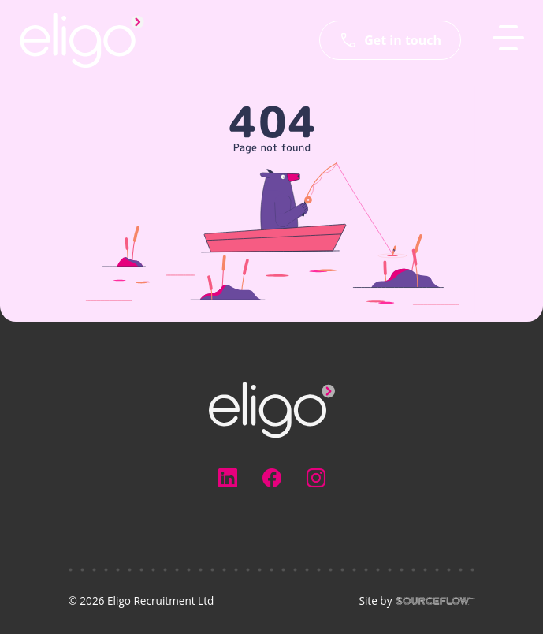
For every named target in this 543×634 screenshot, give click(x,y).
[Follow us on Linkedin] (228, 477)
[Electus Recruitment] (272, 408)
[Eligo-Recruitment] (82, 40)
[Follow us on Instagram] (316, 477)
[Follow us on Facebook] (272, 477)
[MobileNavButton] (508, 38)
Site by (416, 601)
